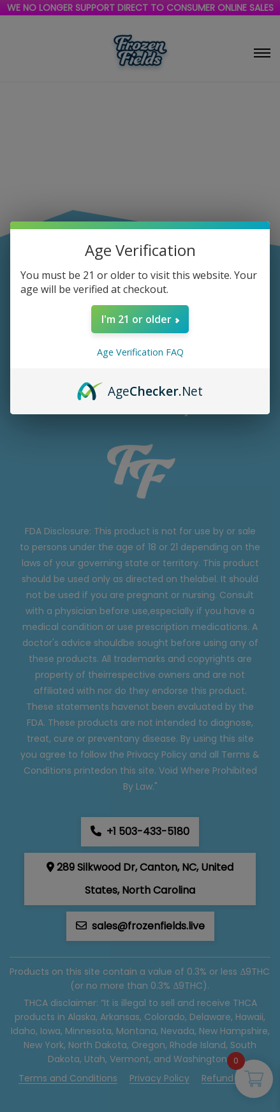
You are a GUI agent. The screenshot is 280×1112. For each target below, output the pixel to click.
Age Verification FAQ (140, 352)
